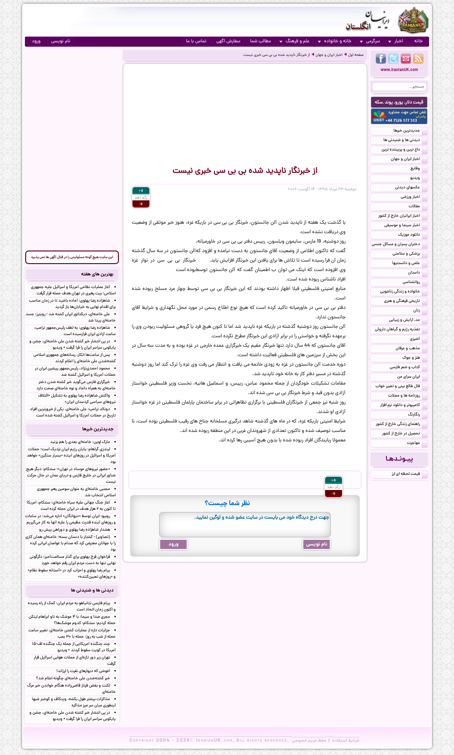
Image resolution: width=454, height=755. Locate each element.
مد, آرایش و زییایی (408, 320)
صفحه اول (356, 55)
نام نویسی (60, 41)
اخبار (395, 41)
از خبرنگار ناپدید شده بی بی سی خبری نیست (276, 55)
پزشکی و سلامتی (410, 254)
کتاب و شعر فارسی (409, 367)
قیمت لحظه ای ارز (410, 474)
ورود (36, 41)
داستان (418, 273)
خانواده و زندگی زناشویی (404, 292)
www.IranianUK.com (399, 70)
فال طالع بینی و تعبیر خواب (401, 386)
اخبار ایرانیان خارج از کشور (403, 216)
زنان (420, 311)
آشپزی (419, 339)
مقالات (418, 206)
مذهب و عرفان (412, 348)
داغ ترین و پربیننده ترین (404, 150)
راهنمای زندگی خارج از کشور (402, 424)
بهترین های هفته (97, 274)
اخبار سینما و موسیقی (406, 225)
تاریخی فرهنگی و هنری (406, 301)
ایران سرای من (412, 377)
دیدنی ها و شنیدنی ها (405, 140)
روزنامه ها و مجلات (408, 396)
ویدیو (419, 178)
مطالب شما (260, 41)
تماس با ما (196, 41)
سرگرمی (370, 41)
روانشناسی (415, 282)
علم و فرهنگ (294, 41)
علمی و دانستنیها (410, 263)
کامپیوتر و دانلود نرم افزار (404, 405)
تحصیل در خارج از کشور (405, 434)
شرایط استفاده (345, 740)
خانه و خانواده (335, 41)
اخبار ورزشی (414, 197)
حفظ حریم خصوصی (309, 740)
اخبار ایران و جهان (329, 55)
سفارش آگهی (228, 41)
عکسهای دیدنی (411, 188)
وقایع (419, 169)
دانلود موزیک (413, 235)
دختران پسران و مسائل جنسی (400, 244)
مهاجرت (417, 443)
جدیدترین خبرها (410, 131)
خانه (418, 41)
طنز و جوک (415, 358)
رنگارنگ (418, 415)
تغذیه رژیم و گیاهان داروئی (401, 330)
